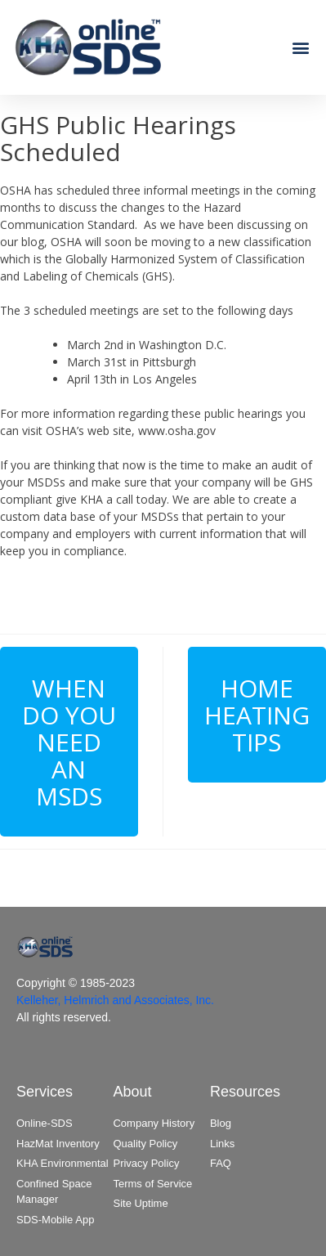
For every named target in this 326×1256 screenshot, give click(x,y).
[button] (300, 47)
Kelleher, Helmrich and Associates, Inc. (115, 1000)
